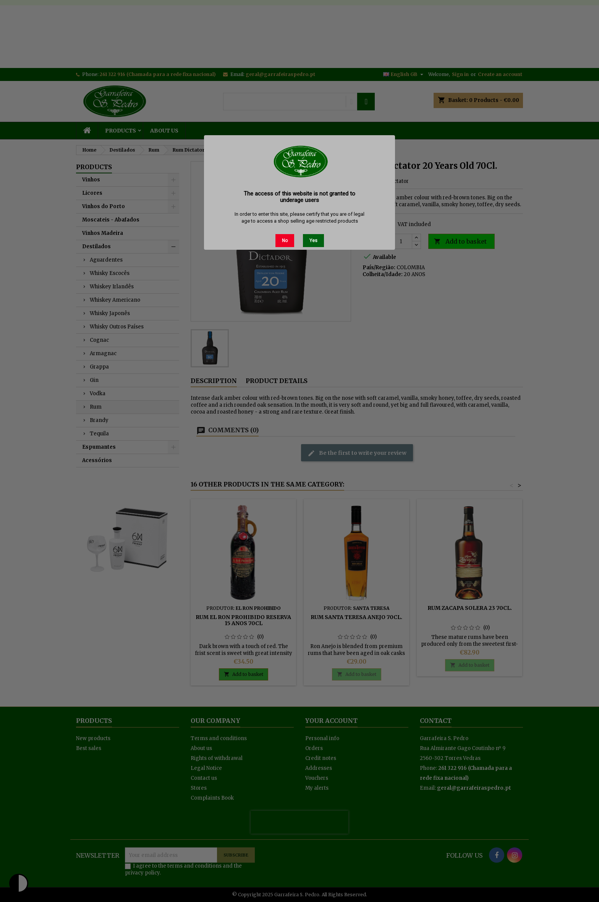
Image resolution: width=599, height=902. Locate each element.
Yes (313, 240)
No (285, 240)
